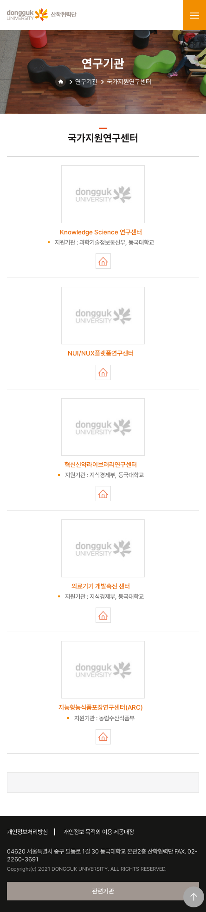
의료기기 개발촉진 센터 (103, 615)
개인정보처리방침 (27, 831)
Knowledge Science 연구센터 (103, 261)
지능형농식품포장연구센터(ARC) (103, 736)
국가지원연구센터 (129, 81)
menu (194, 15)
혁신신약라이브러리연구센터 (103, 493)
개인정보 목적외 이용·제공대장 (99, 831)
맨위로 (193, 896)
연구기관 (86, 81)
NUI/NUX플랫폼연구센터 (103, 372)
